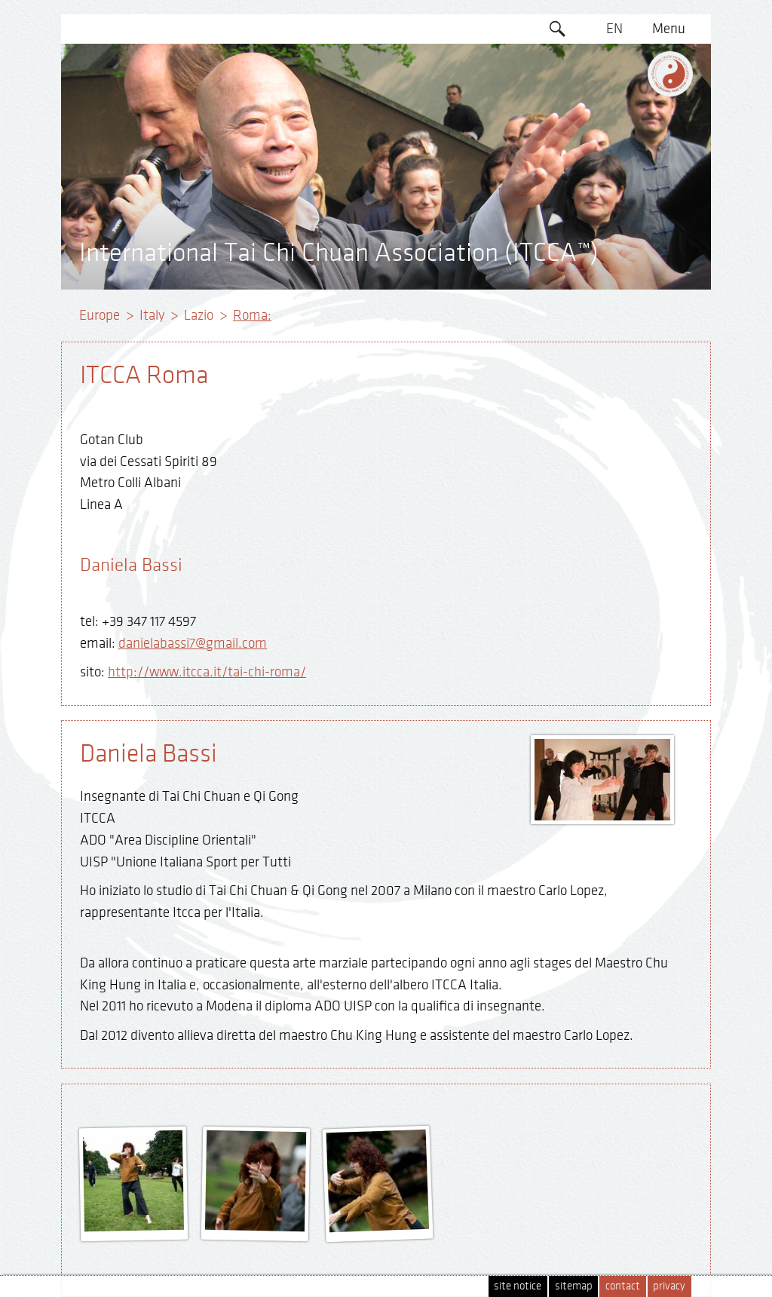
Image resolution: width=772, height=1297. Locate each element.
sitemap (574, 1286)
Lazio (198, 315)
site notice (517, 1286)
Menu (668, 28)
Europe (99, 315)
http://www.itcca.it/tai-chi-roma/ (207, 671)
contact (622, 1286)
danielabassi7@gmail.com (192, 643)
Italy (151, 315)
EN (614, 28)
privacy (669, 1286)
